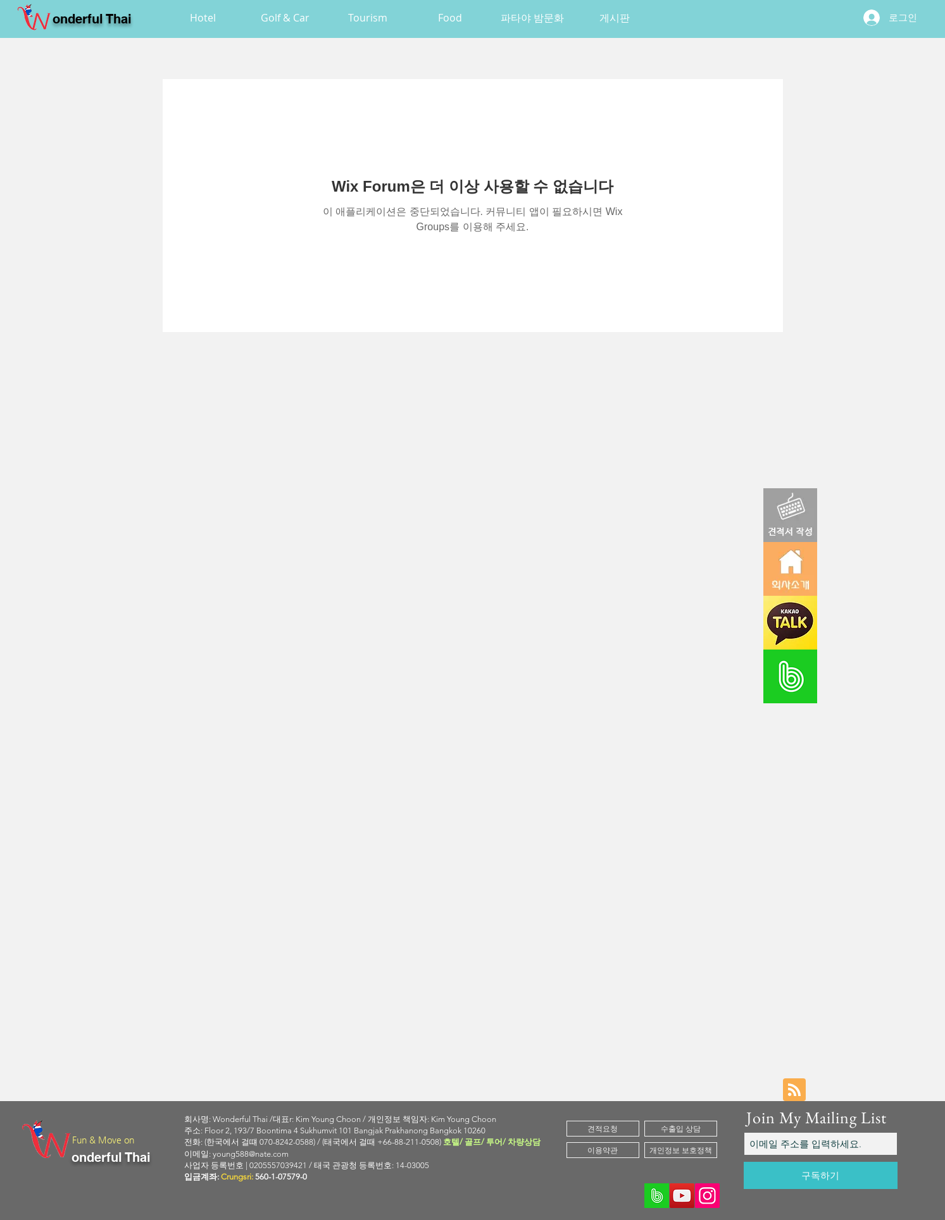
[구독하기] (821, 1175)
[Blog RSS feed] (794, 1090)
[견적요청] (602, 1129)
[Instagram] (707, 1195)
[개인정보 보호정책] (680, 1150)
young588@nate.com (251, 1154)
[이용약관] (602, 1150)
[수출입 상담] (680, 1129)
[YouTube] (682, 1195)
